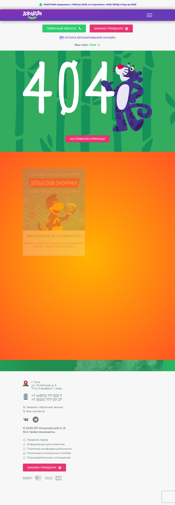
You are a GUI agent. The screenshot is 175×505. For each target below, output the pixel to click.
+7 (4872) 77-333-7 (46, 396)
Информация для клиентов (44, 444)
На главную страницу (87, 139)
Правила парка (35, 439)
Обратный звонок (64, 28)
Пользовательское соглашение (47, 457)
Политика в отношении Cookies (47, 453)
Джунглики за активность (53, 237)
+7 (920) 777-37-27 (46, 400)
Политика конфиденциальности (47, 448)
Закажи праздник (111, 28)
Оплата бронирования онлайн (88, 37)
